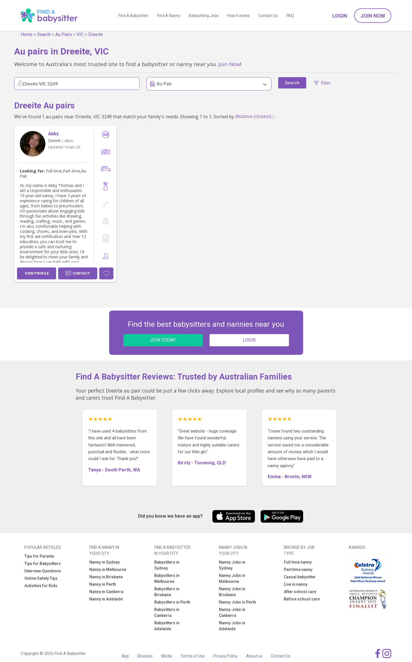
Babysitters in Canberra (166, 612)
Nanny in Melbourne (107, 569)
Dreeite (95, 34)
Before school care (302, 599)
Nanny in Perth (102, 584)
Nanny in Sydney (104, 562)
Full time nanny (298, 562)
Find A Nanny (168, 15)
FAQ (290, 15)
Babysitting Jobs (204, 15)
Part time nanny (298, 569)
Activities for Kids (40, 585)
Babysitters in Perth (172, 602)
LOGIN (249, 340)
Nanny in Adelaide (106, 599)
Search (44, 34)
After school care (300, 591)
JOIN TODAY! (163, 340)
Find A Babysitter (133, 15)
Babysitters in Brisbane (166, 592)
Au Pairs (63, 34)
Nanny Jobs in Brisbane (232, 592)
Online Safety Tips (41, 578)
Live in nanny (295, 584)
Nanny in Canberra (106, 591)
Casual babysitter (300, 577)
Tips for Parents (39, 556)
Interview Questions (42, 571)
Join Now (372, 16)
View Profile (37, 273)
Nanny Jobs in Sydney (232, 565)
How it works (238, 15)
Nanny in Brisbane (106, 577)
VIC (80, 34)
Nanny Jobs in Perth (237, 602)
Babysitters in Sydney (166, 565)
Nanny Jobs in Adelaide (232, 626)
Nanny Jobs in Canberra (232, 612)
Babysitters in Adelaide (166, 626)
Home (27, 34)
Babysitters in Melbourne (166, 578)
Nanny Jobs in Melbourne (232, 578)
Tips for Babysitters (42, 563)
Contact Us (268, 15)
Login (339, 16)
